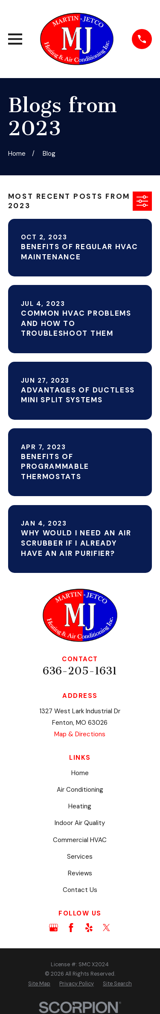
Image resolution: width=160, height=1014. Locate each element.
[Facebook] (71, 927)
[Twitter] (106, 927)
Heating (79, 806)
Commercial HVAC (80, 840)
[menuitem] (39, 984)
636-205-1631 (80, 671)
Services (80, 856)
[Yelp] (88, 927)
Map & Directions (79, 734)
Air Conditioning (80, 789)
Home (80, 773)
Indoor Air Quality (80, 823)
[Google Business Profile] (53, 927)
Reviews (80, 873)
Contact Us (80, 890)
